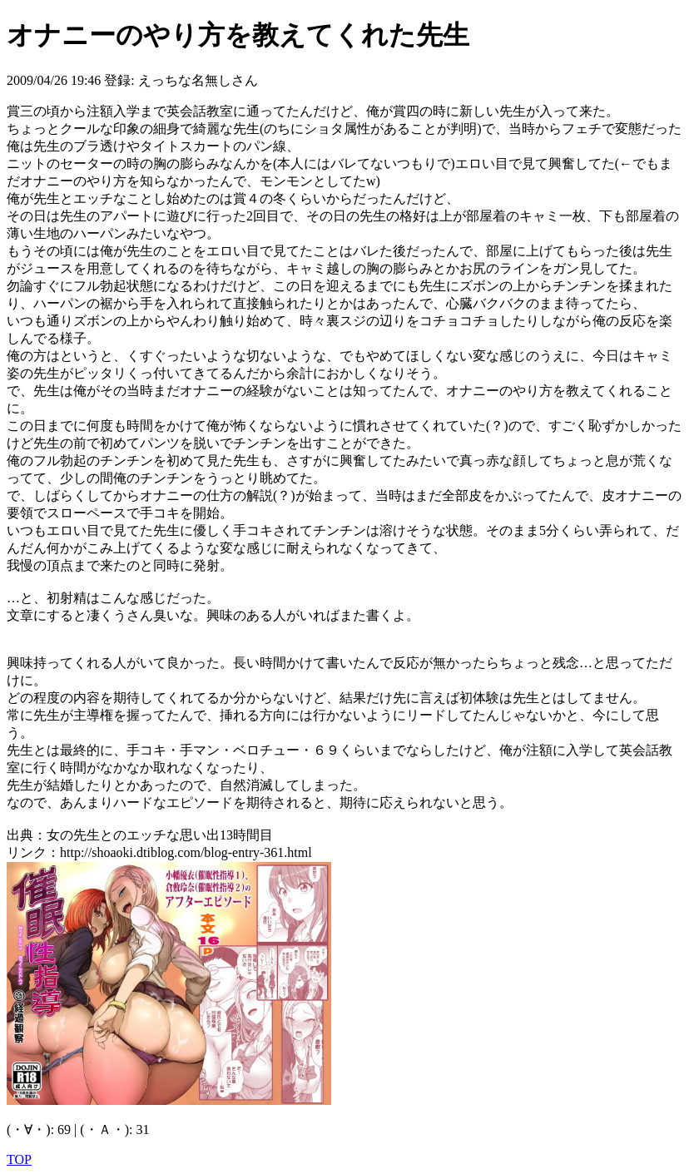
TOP (19, 1159)
